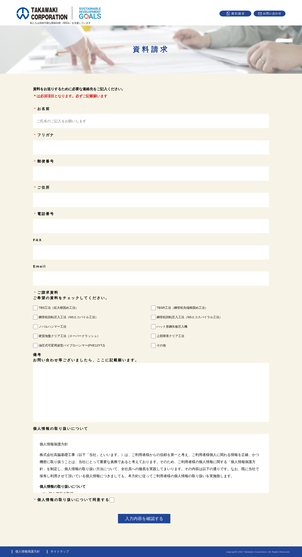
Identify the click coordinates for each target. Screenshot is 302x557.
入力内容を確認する (144, 518)
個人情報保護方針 (27, 551)
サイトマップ (59, 551)
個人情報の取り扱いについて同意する (75, 500)
